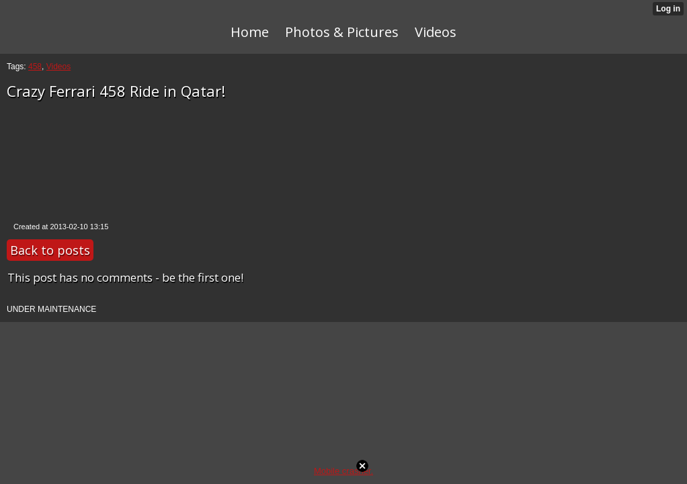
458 (35, 66)
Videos (58, 66)
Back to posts (50, 250)
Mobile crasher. (343, 471)
